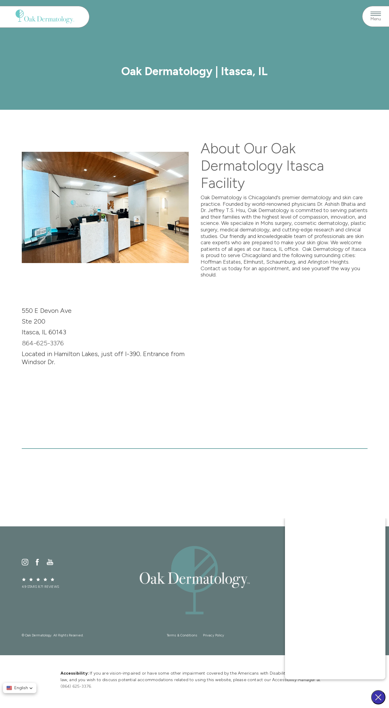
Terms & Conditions (182, 635)
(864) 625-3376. (76, 686)
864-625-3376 (43, 343)
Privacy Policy (213, 635)
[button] (20, 688)
